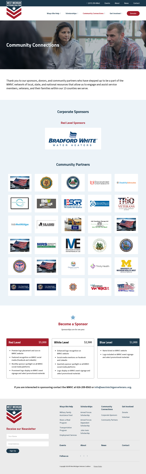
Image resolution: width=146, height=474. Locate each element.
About (117, 3)
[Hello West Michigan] (19, 224)
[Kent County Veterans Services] (73, 224)
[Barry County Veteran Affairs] (73, 182)
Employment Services (68, 435)
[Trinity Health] (99, 266)
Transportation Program (66, 429)
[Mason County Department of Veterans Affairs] (126, 224)
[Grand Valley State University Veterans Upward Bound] (126, 203)
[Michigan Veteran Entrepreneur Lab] (73, 245)
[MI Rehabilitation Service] (46, 245)
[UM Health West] (126, 266)
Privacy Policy (98, 466)
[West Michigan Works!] (99, 287)
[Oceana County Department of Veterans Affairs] (19, 266)
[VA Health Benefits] (19, 287)
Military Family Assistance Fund (66, 414)
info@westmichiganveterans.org (112, 387)
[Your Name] (27, 436)
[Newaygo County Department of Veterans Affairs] (126, 245)
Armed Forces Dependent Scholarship (86, 423)
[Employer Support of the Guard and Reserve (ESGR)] (73, 203)
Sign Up (13, 451)
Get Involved (127, 406)
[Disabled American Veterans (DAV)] (46, 203)
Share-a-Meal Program (65, 421)
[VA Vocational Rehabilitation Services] (46, 287)
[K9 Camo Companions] (46, 224)
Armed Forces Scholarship (86, 414)
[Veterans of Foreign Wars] (73, 287)
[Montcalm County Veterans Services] (99, 245)
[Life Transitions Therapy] (99, 224)
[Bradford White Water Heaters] (73, 138)
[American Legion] (46, 182)
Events (107, 3)
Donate (133, 13)
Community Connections (107, 408)
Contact (136, 3)
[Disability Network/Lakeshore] (19, 203)
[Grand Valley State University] (99, 203)
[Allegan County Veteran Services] (19, 182)
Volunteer (126, 417)
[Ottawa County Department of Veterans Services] (73, 266)
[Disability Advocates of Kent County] (126, 182)
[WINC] (126, 287)
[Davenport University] (99, 182)
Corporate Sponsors (109, 415)
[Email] (27, 444)
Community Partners (109, 420)
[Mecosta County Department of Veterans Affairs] (19, 245)
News (126, 3)
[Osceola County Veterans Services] (46, 266)
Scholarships (86, 406)
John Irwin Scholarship (85, 432)
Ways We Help (66, 406)
